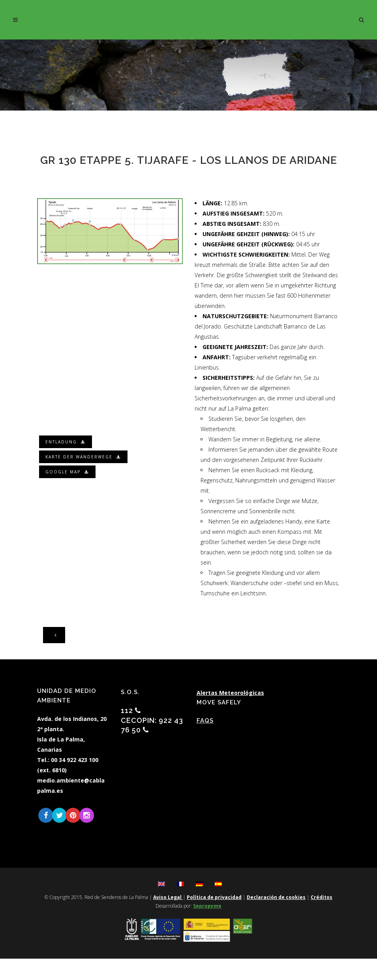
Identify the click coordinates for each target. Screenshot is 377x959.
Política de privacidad (214, 897)
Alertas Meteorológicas (230, 692)
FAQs (205, 720)
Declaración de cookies (276, 897)
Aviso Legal (168, 897)
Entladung (66, 442)
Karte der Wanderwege (84, 457)
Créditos (321, 897)
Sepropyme (207, 906)
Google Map (68, 472)
